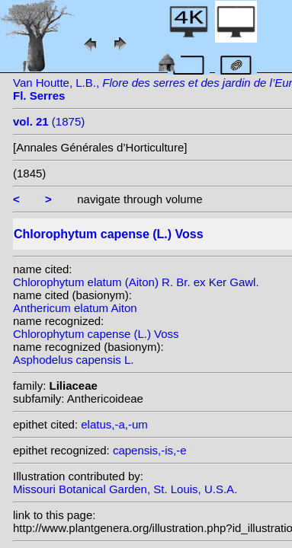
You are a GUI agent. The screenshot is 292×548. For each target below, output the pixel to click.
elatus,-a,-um (114, 424)
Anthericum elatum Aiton (75, 307)
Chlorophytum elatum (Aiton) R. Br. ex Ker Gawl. (136, 282)
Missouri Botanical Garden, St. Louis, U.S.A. (125, 489)
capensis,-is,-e (150, 450)
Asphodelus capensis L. (73, 359)
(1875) (49, 121)
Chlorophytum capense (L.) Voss (96, 333)
